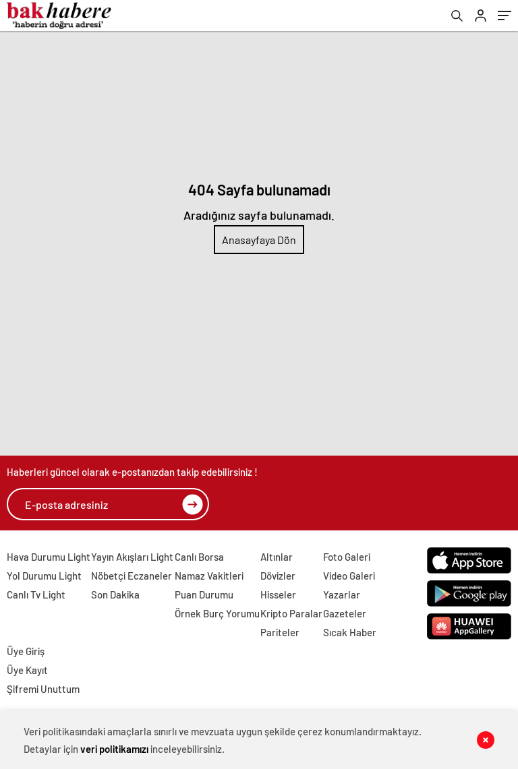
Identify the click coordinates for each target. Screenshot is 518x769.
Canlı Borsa (199, 557)
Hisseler (278, 594)
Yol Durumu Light (44, 576)
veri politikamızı (114, 749)
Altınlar (276, 557)
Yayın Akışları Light (132, 557)
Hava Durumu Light (48, 557)
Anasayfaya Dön (259, 239)
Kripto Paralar (291, 613)
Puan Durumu (204, 594)
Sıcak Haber (349, 632)
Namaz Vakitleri (209, 576)
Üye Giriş (26, 651)
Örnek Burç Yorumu (217, 613)
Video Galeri (349, 576)
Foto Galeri (346, 557)
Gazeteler (344, 613)
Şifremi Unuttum (43, 689)
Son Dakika (115, 594)
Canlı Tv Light (36, 594)
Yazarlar (341, 594)
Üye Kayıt (27, 670)
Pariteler (279, 632)
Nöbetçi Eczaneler (131, 576)
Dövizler (277, 576)
